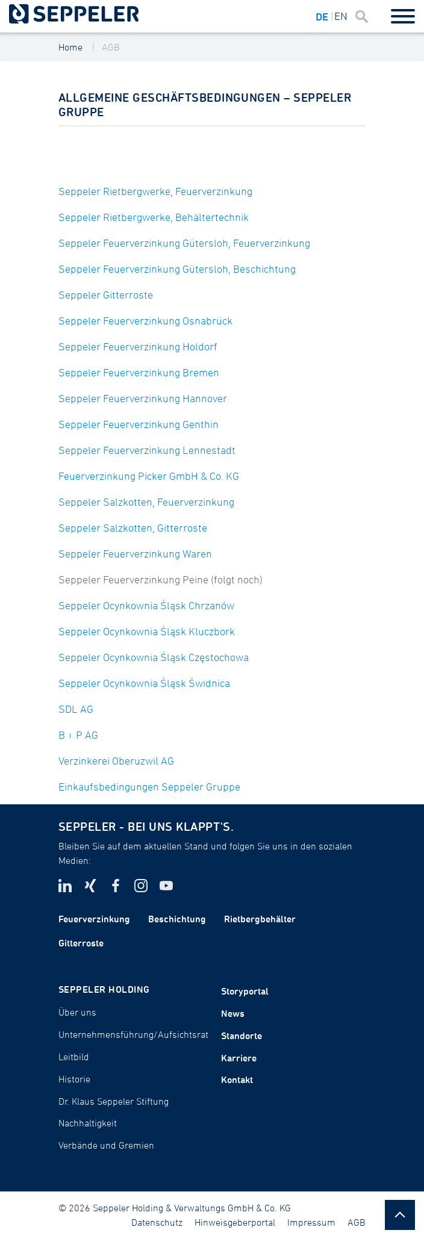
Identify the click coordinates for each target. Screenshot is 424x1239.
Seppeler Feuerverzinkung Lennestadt (146, 450)
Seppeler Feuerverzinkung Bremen (138, 372)
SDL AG (75, 709)
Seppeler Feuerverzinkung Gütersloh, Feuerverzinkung (184, 243)
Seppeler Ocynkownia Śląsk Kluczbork (146, 631)
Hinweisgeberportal (235, 1222)
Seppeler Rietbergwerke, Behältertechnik (153, 217)
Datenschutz (156, 1222)
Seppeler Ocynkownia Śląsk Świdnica (144, 683)
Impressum (311, 1222)
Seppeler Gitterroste (105, 294)
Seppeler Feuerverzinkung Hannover (142, 398)
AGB (111, 47)
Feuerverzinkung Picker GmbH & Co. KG (148, 476)
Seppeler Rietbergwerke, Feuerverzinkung (155, 191)
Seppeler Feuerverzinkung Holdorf (137, 346)
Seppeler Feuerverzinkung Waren (135, 553)
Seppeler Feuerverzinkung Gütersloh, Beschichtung (177, 268)
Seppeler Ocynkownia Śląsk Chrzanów (146, 605)
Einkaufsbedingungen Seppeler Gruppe (149, 786)
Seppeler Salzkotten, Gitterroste (132, 527)
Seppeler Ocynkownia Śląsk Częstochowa (153, 657)
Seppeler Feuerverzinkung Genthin (138, 424)
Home (70, 47)
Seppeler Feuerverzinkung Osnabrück (145, 320)
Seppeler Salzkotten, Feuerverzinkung (146, 501)
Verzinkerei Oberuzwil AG (116, 760)
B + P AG (78, 734)
